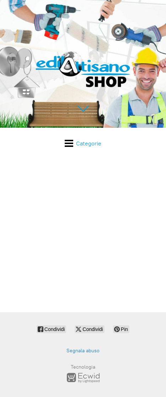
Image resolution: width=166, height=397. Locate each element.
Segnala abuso (83, 351)
